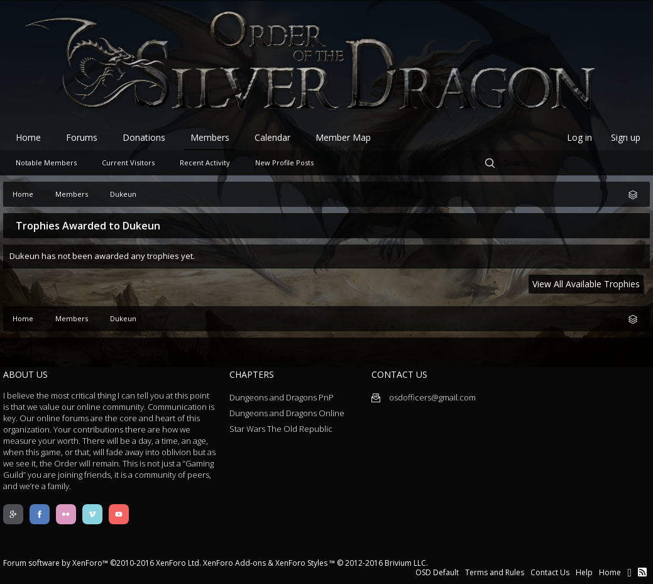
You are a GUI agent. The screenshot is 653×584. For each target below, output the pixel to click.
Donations (144, 137)
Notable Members (46, 162)
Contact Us (549, 572)
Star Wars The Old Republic (280, 428)
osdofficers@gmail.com (423, 397)
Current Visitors (128, 162)
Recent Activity (205, 162)
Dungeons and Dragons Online (286, 413)
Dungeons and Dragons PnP (281, 397)
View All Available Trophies (586, 284)
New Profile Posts (284, 162)
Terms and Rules (494, 572)
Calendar (272, 137)
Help (584, 572)
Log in (579, 137)
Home (28, 137)
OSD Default (437, 572)
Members (209, 137)
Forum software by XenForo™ (102, 563)
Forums (81, 137)
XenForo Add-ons (234, 563)
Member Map (343, 137)
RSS (642, 572)
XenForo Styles (301, 563)
